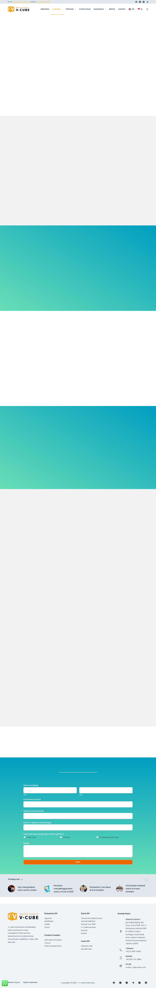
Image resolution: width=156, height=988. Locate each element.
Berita (112, 9)
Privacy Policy (14, 982)
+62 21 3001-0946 (133, 951)
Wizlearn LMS (87, 946)
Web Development (53, 946)
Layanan (58, 9)
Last (80, 800)
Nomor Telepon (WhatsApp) (38, 828)
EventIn (84, 930)
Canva (47, 943)
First (25, 800)
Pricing (66, 843)
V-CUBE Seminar (88, 927)
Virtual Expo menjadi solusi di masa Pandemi (135, 895)
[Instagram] (144, 2)
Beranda (45, 9)
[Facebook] (136, 2)
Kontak (121, 9)
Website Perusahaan (34, 817)
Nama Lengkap (31, 791)
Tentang (71, 9)
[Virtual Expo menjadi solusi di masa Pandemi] (119, 895)
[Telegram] (147, 2)
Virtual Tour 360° (88, 924)
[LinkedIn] (146, 982)
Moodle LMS (86, 949)
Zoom (47, 927)
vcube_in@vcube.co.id (21, 2)
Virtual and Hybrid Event (91, 918)
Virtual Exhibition (88, 921)
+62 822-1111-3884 (43, 2)
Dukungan (100, 9)
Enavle (84, 933)
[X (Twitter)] (140, 2)
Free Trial (31, 843)
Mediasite (48, 921)
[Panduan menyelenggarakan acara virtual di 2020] (47, 895)
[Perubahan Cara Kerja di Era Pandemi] (83, 895)
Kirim (78, 868)
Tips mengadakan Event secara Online (27, 895)
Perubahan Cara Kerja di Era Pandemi (100, 895)
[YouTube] (139, 982)
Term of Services (30, 982)
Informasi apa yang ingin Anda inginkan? (43, 840)
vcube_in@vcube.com (136, 967)
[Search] (147, 9)
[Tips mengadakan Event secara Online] (11, 895)
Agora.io (48, 918)
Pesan (27, 849)
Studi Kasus (85, 9)
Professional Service (109, 843)
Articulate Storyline (53, 940)
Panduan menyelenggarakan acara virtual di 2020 (64, 895)
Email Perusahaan (32, 805)
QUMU (47, 924)
